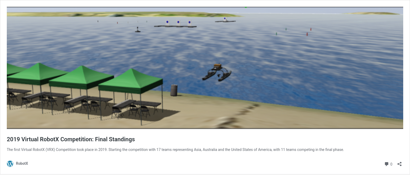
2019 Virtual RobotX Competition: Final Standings (71, 139)
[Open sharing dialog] (399, 162)
